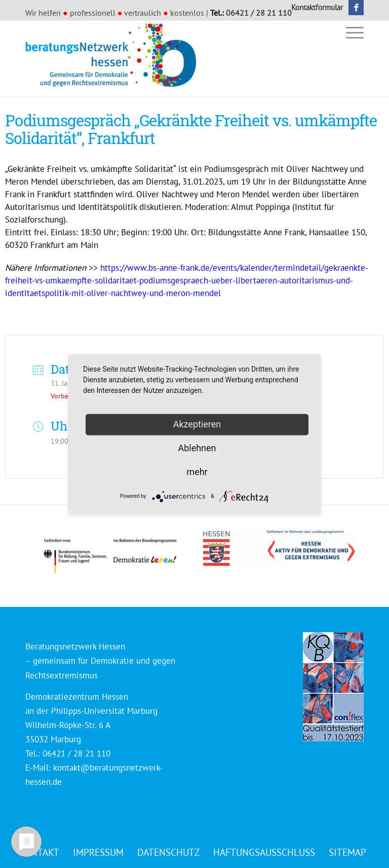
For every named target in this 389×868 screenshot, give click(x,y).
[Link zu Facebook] (356, 7)
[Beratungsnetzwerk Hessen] (114, 59)
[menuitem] (314, 7)
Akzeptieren (197, 424)
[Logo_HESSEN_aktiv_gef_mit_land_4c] (279, 548)
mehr (196, 471)
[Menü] (352, 32)
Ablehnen (197, 448)
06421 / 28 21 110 (259, 13)
